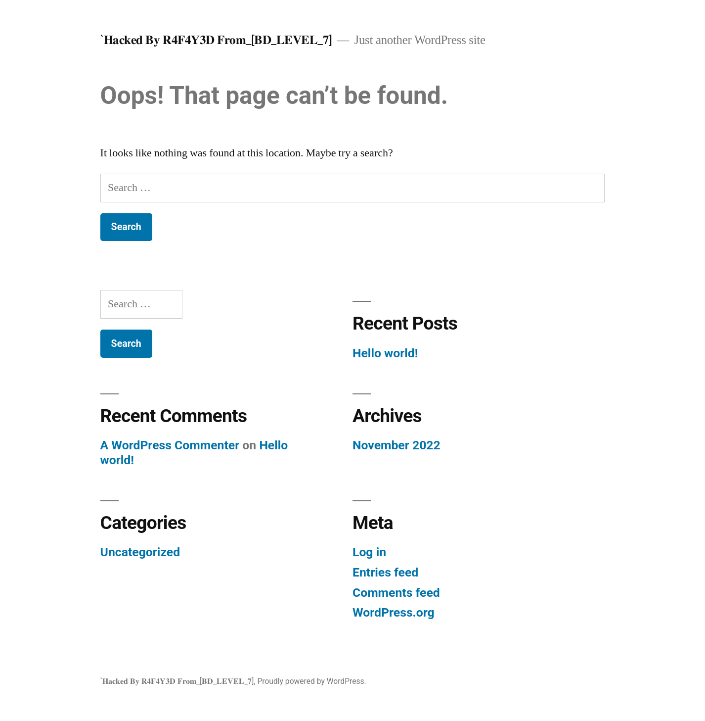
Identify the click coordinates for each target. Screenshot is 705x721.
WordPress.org (393, 612)
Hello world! (385, 353)
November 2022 (396, 445)
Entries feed (385, 572)
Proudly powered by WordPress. (311, 681)
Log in (369, 552)
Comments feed (396, 592)
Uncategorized (140, 552)
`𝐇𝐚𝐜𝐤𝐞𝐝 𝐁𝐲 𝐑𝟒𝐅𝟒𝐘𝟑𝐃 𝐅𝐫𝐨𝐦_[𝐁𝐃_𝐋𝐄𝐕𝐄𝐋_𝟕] (216, 40)
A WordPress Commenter (170, 445)
